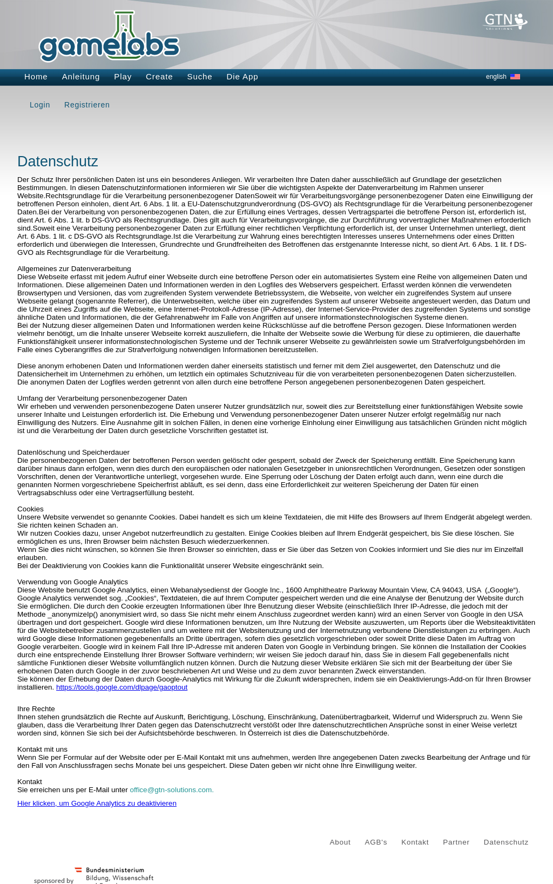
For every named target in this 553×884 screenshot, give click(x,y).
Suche (200, 76)
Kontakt (415, 842)
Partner (456, 842)
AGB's (376, 842)
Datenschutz (506, 842)
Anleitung (81, 76)
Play (123, 76)
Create (159, 76)
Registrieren (87, 104)
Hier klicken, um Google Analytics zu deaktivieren (97, 803)
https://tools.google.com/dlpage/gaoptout (121, 687)
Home (36, 76)
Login (40, 104)
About (340, 842)
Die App (243, 76)
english (496, 76)
